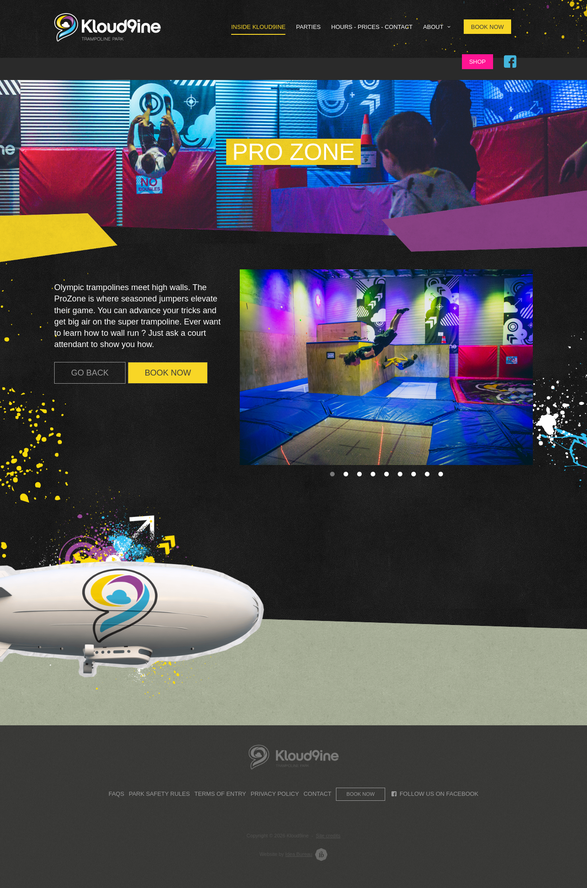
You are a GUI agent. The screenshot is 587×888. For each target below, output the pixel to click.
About (438, 26)
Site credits (328, 835)
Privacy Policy (275, 793)
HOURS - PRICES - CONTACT (372, 26)
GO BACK (90, 372)
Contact (317, 793)
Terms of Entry (220, 793)
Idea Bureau (298, 854)
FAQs (116, 793)
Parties (308, 26)
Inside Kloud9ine (258, 26)
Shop (477, 61)
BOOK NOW (167, 372)
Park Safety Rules (159, 793)
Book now (360, 794)
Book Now (487, 26)
